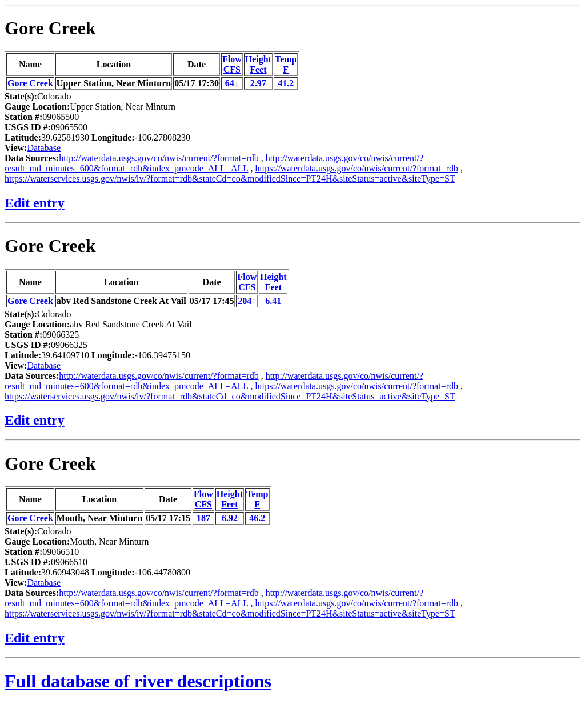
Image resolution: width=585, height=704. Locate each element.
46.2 (257, 518)
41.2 (286, 83)
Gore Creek (50, 28)
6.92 (230, 518)
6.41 (273, 301)
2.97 (258, 83)
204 (244, 301)
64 (229, 83)
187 (203, 518)
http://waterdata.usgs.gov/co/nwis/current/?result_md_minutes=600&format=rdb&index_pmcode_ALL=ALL (214, 163)
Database (44, 148)
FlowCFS (232, 64)
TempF (286, 64)
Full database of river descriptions (138, 681)
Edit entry (35, 202)
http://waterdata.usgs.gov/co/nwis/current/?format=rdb (158, 158)
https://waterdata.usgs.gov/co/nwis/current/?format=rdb (356, 168)
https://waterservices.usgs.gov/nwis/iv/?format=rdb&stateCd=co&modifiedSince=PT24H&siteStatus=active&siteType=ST (230, 178)
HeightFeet (258, 64)
